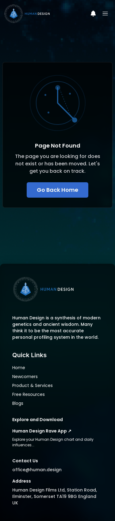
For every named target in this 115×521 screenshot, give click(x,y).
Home (18, 368)
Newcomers (25, 376)
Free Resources (28, 394)
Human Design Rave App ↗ (41, 431)
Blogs (17, 403)
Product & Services (32, 385)
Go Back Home (57, 190)
